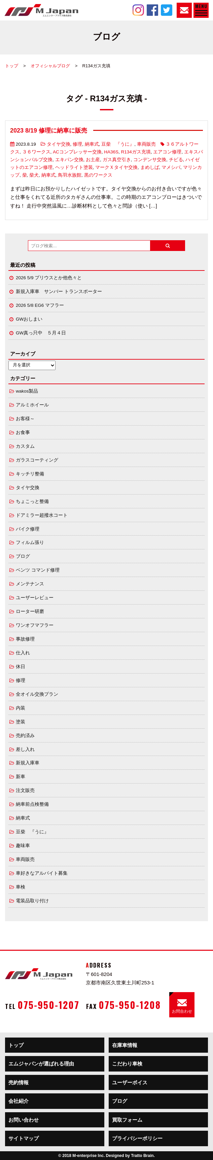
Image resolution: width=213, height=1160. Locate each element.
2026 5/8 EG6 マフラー (40, 305)
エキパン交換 (69, 159)
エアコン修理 (167, 151)
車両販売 (146, 144)
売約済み (25, 735)
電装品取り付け (32, 900)
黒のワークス (98, 175)
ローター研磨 (30, 611)
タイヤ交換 (58, 144)
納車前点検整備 (32, 804)
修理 (77, 144)
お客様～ (25, 418)
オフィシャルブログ (50, 65)
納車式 (92, 144)
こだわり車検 (127, 1063)
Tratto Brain (142, 1155)
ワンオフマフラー (35, 625)
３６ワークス (36, 151)
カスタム (25, 446)
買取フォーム (127, 1120)
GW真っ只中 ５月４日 (41, 332)
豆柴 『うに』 (117, 144)
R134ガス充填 (136, 151)
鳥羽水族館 (69, 175)
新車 (20, 776)
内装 (20, 708)
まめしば (149, 167)
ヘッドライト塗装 (74, 167)
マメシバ (171, 167)
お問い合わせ (23, 1120)
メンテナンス (30, 583)
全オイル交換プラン (37, 694)
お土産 (93, 159)
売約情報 (18, 1082)
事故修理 (25, 639)
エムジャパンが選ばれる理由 (41, 1063)
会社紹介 (18, 1101)
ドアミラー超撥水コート (42, 515)
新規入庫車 (27, 762)
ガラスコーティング (37, 460)
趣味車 (23, 845)
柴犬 (34, 175)
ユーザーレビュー (35, 597)
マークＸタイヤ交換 (116, 167)
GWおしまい (29, 319)
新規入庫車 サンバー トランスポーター (59, 291)
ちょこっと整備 (32, 501)
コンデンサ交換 (149, 159)
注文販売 (25, 790)
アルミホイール (32, 404)
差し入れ (25, 749)
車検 (20, 887)
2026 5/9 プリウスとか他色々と (49, 277)
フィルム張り (30, 542)
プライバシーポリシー (137, 1138)
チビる (176, 159)
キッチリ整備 (30, 473)
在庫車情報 (124, 1045)
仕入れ (23, 652)
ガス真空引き (117, 159)
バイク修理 (27, 529)
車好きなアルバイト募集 (42, 873)
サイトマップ (23, 1138)
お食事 (23, 432)
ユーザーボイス (129, 1082)
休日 (20, 666)
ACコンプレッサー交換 (77, 151)
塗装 (20, 721)
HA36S (111, 151)
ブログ (23, 556)
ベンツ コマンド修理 (38, 570)
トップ (11, 65)
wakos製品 (27, 391)
